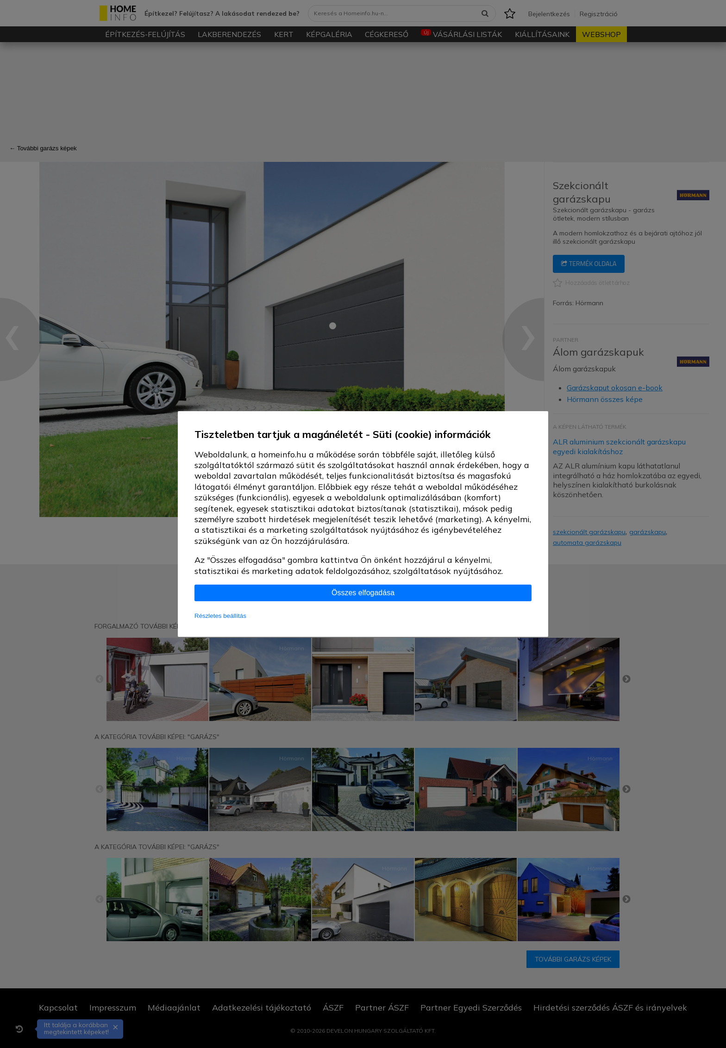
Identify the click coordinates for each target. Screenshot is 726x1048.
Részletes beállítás (220, 615)
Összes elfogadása (363, 593)
